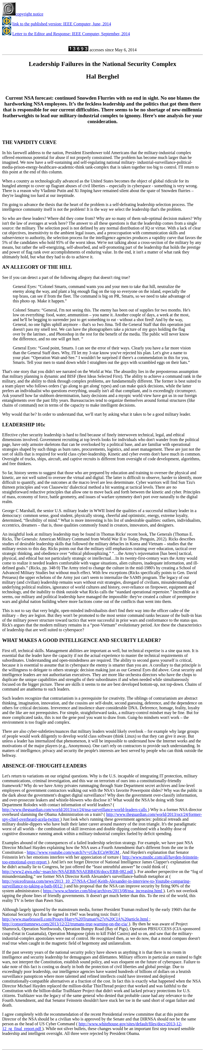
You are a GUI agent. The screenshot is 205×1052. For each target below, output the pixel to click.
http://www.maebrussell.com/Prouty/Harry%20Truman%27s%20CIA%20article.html (75, 919)
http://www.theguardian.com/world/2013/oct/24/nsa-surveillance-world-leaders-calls (75, 809)
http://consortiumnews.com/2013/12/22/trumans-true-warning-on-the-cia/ (65, 924)
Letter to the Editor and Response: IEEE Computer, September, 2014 (71, 34)
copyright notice (22, 14)
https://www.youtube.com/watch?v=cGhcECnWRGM (73, 852)
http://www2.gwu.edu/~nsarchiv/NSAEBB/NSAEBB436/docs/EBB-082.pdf (68, 871)
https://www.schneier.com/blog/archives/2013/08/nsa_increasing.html (103, 891)
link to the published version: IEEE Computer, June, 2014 (61, 24)
